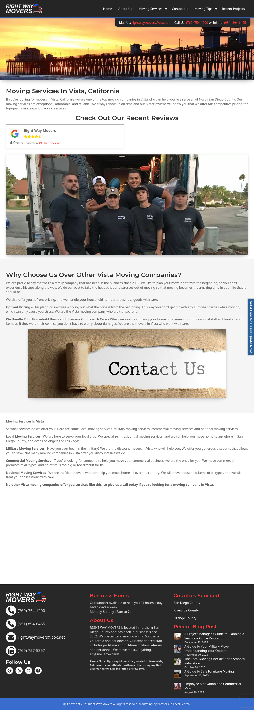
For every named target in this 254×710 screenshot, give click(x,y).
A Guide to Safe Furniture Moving (209, 671)
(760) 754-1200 (197, 22)
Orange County (185, 618)
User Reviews (49, 143)
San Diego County (187, 603)
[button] (251, 327)
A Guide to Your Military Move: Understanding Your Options (206, 648)
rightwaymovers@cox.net (151, 22)
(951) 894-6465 (235, 22)
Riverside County (186, 610)
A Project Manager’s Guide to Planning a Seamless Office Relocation (214, 636)
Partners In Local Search (173, 704)
